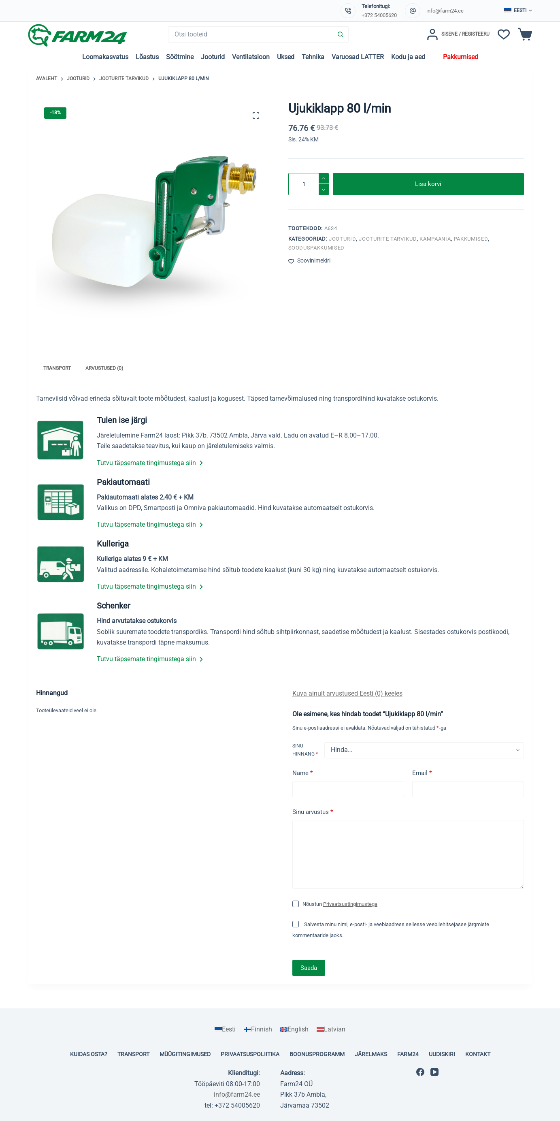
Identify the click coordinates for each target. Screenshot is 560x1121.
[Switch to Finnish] (258, 1029)
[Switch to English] (294, 1029)
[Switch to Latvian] (331, 1029)
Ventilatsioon (251, 57)
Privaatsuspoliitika (250, 1054)
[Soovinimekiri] (504, 34)
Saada (308, 968)
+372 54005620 (379, 15)
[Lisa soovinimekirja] (309, 260)
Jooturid (213, 57)
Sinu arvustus (312, 812)
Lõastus (147, 57)
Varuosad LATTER (358, 57)
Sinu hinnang (305, 750)
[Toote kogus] (308, 184)
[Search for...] (250, 34)
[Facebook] (420, 1072)
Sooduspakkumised (316, 248)
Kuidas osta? (88, 1054)
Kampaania (435, 239)
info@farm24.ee (445, 11)
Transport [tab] (57, 368)
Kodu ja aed (408, 57)
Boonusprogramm (317, 1054)
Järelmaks (371, 1054)
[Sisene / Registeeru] (458, 34)
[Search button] (340, 34)
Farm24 (408, 1054)
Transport (133, 1054)
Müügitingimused (185, 1054)
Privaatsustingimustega (350, 904)
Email (422, 773)
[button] (518, 11)
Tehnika (313, 57)
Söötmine (180, 57)
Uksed (285, 57)
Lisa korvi (428, 184)
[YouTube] (434, 1072)
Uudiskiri (442, 1054)
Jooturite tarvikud (388, 239)
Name (302, 773)
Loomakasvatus (105, 57)
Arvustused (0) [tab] (104, 368)
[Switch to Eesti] (225, 1029)
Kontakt (477, 1054)
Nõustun (339, 904)
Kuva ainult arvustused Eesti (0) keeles (347, 693)
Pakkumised (460, 57)
